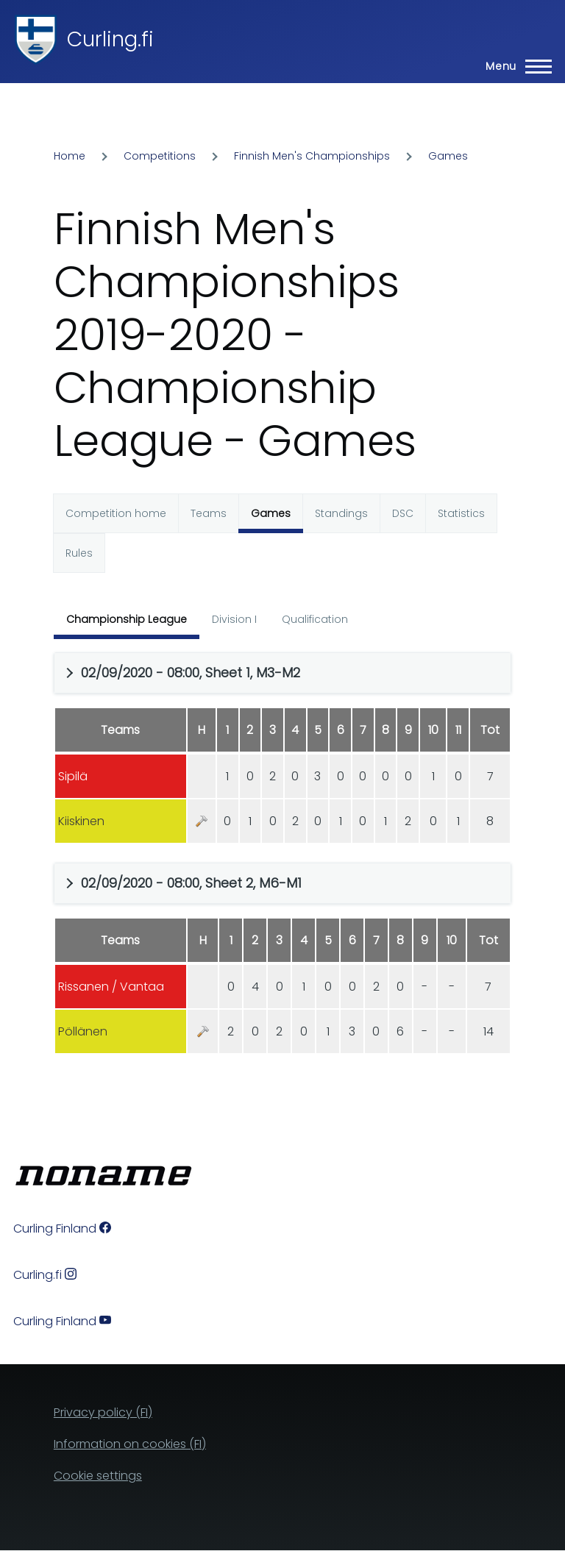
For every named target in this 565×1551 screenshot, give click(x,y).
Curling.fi (110, 39)
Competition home (115, 513)
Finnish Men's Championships (312, 156)
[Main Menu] (514, 66)
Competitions (160, 156)
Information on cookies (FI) (130, 1444)
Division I (234, 619)
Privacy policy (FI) (103, 1412)
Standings (341, 513)
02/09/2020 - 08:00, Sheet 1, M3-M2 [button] (190, 672)
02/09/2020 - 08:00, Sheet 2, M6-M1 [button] (191, 883)
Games (448, 156)
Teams (209, 513)
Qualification (315, 619)
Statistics (461, 513)
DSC (402, 513)
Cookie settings (98, 1475)
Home (69, 156)
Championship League (126, 619)
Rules (79, 553)
